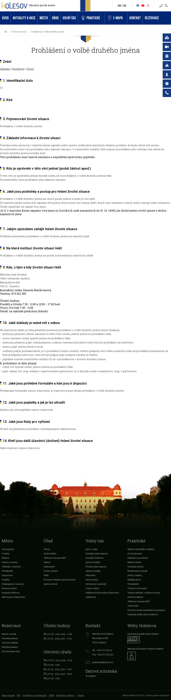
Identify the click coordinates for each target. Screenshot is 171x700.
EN (119, 5)
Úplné (30, 68)
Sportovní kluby (93, 562)
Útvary (47, 549)
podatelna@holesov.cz (102, 662)
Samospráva (8, 549)
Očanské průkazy (10, 638)
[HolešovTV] (143, 5)
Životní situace (18, 31)
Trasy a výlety (92, 588)
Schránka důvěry (135, 566)
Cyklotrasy (91, 597)
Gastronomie (92, 579)
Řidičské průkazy (10, 647)
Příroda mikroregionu (96, 566)
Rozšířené (18, 68)
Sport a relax (91, 549)
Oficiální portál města (42, 5)
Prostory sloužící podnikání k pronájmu (146, 610)
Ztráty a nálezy (134, 575)
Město (44, 18)
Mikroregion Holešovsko (13, 597)
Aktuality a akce (24, 18)
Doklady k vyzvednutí (137, 557)
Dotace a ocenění (10, 562)
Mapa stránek (8, 695)
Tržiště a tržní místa (137, 588)
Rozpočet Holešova (11, 592)
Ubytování (90, 575)
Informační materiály (96, 584)
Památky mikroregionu (97, 553)
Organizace (7, 575)
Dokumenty (49, 566)
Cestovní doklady (10, 642)
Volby (46, 575)
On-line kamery (134, 553)
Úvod (5, 18)
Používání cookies (65, 695)
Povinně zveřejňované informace (59, 579)
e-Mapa (115, 18)
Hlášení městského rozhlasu (140, 549)
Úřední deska (50, 553)
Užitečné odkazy (135, 597)
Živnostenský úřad (11, 651)
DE (124, 5)
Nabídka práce (134, 579)
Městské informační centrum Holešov (145, 648)
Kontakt (135, 18)
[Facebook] (138, 5)
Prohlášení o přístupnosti (35, 695)
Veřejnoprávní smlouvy (13, 584)
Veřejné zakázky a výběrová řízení (143, 592)
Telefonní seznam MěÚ (55, 557)
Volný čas (69, 18)
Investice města (9, 588)
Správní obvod (50, 584)
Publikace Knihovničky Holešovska (102, 592)
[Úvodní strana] (5, 31)
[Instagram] (148, 5)
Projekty (6, 579)
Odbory (47, 562)
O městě (5, 553)
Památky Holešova (94, 557)
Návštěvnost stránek (137, 571)
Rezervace (152, 18)
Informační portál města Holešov (143, 633)
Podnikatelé (7, 571)
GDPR (51, 695)
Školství (5, 557)
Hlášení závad (134, 562)
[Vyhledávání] (166, 6)
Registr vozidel (9, 634)
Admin (80, 695)
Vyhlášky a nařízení (11, 566)
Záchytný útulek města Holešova (142, 614)
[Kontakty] (160, 6)
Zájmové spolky (93, 571)
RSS (19, 695)
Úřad (55, 18)
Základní (5, 68)
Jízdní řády (132, 605)
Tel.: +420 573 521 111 (102, 650)
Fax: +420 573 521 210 (102, 654)
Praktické (90, 18)
